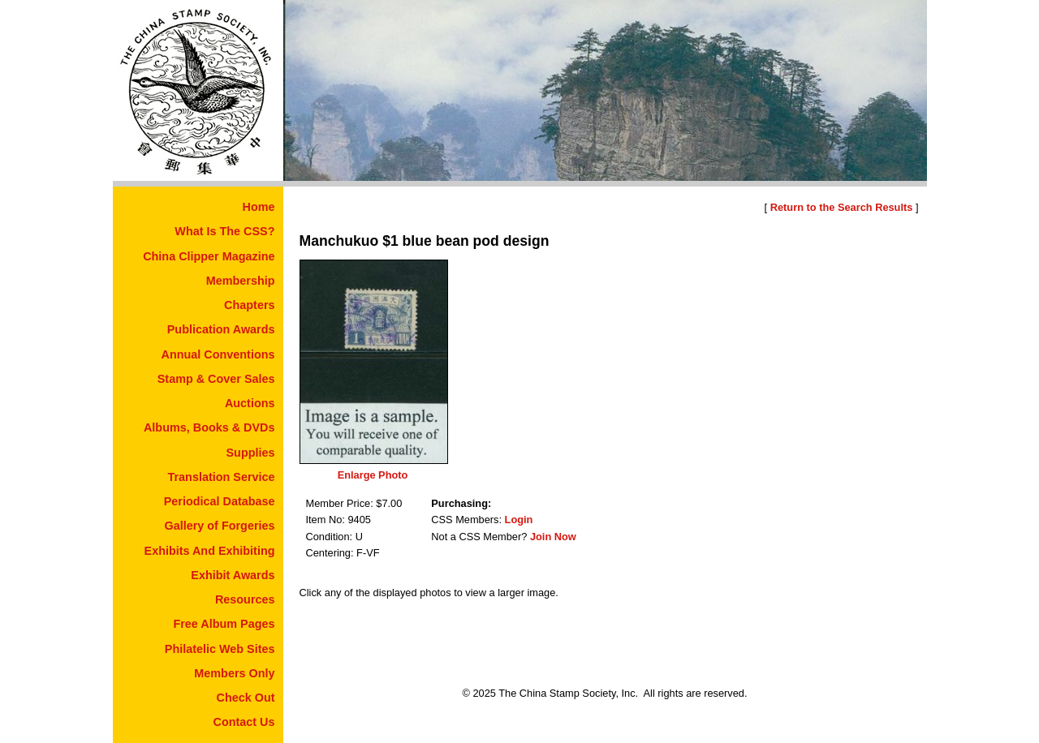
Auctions (250, 403)
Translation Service (221, 476)
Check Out (246, 697)
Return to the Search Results (841, 207)
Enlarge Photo (373, 475)
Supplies (250, 452)
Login (519, 519)
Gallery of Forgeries (220, 525)
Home (259, 206)
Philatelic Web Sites (220, 648)
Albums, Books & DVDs (209, 427)
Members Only (234, 673)
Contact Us (244, 721)
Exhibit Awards (232, 575)
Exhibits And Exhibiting (209, 550)
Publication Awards (221, 329)
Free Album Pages (223, 623)
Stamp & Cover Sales (216, 378)
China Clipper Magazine (208, 256)
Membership (240, 280)
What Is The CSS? (224, 231)
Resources (245, 599)
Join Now (553, 536)
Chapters (249, 304)
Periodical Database (219, 501)
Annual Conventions (218, 354)
